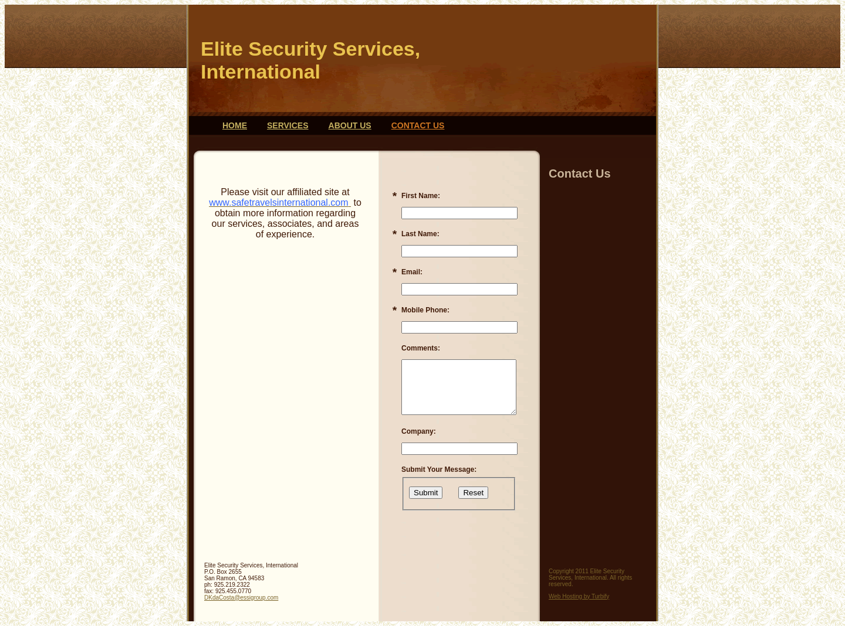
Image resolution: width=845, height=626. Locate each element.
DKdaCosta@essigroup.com (241, 597)
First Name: (420, 196)
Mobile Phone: (425, 310)
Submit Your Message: (438, 469)
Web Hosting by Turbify (579, 596)
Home (234, 125)
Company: (418, 431)
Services (288, 125)
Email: (411, 272)
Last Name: (420, 234)
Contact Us (418, 125)
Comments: (420, 348)
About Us (350, 125)
